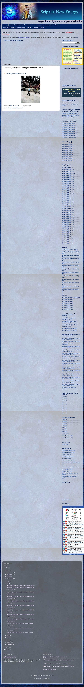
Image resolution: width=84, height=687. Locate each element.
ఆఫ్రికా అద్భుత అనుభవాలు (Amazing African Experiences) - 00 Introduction (71, 343)
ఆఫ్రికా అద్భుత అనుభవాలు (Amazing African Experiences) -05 (71, 364)
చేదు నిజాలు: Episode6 (67, 309)
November (10, 574)
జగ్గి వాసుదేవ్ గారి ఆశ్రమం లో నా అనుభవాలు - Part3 (69, 325)
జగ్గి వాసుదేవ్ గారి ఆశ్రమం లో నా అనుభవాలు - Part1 (69, 318)
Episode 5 (64, 405)
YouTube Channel (38, 27)
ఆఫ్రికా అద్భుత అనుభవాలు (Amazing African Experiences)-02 (71, 378)
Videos (63, 465)
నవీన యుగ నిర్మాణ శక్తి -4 (67, 150)
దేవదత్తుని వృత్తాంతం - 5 (67, 234)
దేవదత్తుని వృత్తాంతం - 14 (68, 179)
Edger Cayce (65, 433)
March (9, 642)
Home (5, 25)
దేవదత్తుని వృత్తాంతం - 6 (67, 236)
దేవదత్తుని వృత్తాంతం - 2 (67, 191)
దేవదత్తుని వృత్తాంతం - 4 (67, 232)
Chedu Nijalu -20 (11, 589)
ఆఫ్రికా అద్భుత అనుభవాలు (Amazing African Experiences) (71, 339)
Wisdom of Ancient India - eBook (70, 113)
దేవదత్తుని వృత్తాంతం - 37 (68, 230)
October (9, 576)
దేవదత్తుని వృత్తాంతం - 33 (68, 222)
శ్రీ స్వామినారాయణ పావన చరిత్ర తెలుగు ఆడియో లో (55, 657)
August (9, 581)
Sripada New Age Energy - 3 (69, 127)
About (56, 25)
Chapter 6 (64, 429)
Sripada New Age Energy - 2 (69, 125)
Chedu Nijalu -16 (11, 607)
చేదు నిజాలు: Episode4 (67, 305)
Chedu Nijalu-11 (11, 630)
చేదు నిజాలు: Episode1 (67, 299)
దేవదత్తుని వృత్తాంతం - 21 (68, 196)
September (10, 578)
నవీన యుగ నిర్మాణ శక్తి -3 (67, 148)
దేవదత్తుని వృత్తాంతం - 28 (68, 210)
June (8, 635)
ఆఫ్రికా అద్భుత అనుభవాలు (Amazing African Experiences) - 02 (71, 350)
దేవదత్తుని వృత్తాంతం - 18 (68, 187)
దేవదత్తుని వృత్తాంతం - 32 (68, 220)
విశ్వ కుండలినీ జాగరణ (67, 471)
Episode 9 (64, 413)
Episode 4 (64, 402)
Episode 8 (64, 411)
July (8, 583)
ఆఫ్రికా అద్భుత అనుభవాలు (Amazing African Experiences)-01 (71, 374)
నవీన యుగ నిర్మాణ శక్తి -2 (67, 146)
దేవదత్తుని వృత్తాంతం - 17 (68, 185)
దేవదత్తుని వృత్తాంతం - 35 (68, 226)
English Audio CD (66, 454)
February (9, 644)
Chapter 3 (64, 423)
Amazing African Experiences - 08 (16, 73)
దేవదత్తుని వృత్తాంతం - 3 (67, 214)
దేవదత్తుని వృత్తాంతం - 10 (68, 169)
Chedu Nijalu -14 (11, 616)
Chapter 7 (64, 431)
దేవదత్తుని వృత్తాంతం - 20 (68, 194)
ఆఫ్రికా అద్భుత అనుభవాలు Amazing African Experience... (21, 585)
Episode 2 (64, 398)
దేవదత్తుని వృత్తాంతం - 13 (68, 177)
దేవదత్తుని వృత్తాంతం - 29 (68, 212)
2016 (7, 649)
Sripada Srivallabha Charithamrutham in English (17, 27)
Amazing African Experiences (15, 108)
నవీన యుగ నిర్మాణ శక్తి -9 (67, 160)
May (8, 637)
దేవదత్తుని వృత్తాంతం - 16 (68, 183)
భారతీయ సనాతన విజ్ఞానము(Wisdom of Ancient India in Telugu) (70, 116)
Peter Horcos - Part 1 (67, 435)
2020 (7, 565)
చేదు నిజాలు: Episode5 (67, 307)
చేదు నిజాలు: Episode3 (67, 303)
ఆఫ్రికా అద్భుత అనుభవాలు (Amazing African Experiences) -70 (58, 660)
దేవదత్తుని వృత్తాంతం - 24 (68, 202)
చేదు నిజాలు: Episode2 (67, 301)
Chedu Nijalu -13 (11, 621)
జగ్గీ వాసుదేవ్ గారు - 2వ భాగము (69, 330)
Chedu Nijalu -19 (11, 594)
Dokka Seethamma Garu (68, 452)
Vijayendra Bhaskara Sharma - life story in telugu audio (57, 663)
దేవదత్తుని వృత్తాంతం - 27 (68, 208)
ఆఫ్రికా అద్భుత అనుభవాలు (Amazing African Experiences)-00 (71, 371)
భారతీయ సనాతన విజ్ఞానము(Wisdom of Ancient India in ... (21, 619)
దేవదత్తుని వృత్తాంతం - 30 (68, 216)
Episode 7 (64, 409)
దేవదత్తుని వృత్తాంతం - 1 (67, 167)
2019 (7, 567)
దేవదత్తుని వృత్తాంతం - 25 (68, 204)
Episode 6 (64, 407)
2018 (7, 570)
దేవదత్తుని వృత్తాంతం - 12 (68, 175)
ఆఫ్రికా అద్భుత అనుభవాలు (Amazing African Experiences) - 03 (71, 354)
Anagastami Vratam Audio (68, 450)
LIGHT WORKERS (66, 458)
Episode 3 (64, 400)
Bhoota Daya (65, 444)
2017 (7, 647)
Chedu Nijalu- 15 (11, 612)
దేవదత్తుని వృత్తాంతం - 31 (68, 218)
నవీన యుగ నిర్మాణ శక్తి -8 (67, 158)
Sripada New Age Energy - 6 (69, 133)
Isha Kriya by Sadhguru (68, 456)
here (76, 37)
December (10, 572)
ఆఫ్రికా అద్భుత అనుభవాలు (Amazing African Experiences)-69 (58, 666)
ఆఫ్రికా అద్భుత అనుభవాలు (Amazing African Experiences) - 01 (71, 347)
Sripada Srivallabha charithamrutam (71, 463)
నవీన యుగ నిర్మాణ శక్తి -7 (67, 156)
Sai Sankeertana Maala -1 (68, 461)
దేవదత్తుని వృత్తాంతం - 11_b (68, 173)
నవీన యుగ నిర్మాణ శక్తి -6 (67, 154)
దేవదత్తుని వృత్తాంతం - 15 (68, 181)
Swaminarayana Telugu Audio (43, 25)
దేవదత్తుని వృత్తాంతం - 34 (68, 224)
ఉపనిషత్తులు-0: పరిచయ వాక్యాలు (70, 249)
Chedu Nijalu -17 (11, 603)
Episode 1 (64, 396)
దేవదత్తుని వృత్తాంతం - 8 (67, 241)
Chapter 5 (64, 427)
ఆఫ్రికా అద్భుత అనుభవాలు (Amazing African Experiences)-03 (71, 381)
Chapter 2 (64, 421)
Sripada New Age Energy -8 (69, 137)
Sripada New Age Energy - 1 (69, 123)
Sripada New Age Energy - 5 (69, 131)
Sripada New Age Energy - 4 (69, 129)
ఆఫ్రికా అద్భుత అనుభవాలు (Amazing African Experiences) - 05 (71, 361)
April (8, 640)
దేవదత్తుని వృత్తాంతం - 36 (68, 228)
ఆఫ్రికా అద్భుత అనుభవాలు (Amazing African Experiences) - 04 (71, 357)
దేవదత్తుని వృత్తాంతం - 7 (67, 239)
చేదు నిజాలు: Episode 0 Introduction (71, 297)
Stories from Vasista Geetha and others (21, 25)
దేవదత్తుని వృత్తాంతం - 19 (68, 189)
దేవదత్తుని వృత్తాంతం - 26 (68, 206)
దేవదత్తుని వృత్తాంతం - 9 (67, 243)
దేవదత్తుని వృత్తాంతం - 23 (68, 200)
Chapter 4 (64, 425)
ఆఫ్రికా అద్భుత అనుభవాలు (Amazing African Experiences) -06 (71, 367)
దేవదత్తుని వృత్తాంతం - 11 (68, 171)
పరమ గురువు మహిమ (67, 469)
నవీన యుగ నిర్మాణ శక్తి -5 (67, 152)
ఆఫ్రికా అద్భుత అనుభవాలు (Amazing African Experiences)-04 (71, 385)
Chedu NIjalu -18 (11, 598)
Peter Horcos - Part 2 (67, 437)
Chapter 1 (64, 419)
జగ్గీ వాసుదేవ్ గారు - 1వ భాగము (69, 328)
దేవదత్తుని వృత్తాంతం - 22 (68, 198)
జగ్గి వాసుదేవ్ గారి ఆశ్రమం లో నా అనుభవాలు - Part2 (69, 322)
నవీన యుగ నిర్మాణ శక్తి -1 (67, 144)
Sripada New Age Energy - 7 (69, 135)
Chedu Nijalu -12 (11, 625)
